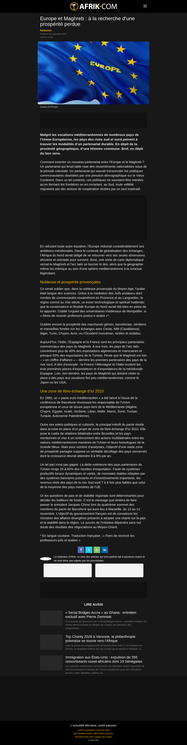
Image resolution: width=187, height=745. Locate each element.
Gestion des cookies (103, 737)
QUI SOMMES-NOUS (83, 734)
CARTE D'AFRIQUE (86, 730)
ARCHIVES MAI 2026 (84, 737)
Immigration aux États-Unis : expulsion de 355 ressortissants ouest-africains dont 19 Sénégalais (103, 659)
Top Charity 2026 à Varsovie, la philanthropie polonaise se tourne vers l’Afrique (100, 639)
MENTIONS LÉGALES (103, 734)
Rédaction (46, 30)
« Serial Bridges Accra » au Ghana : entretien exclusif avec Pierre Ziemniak (100, 615)
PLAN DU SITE (102, 730)
